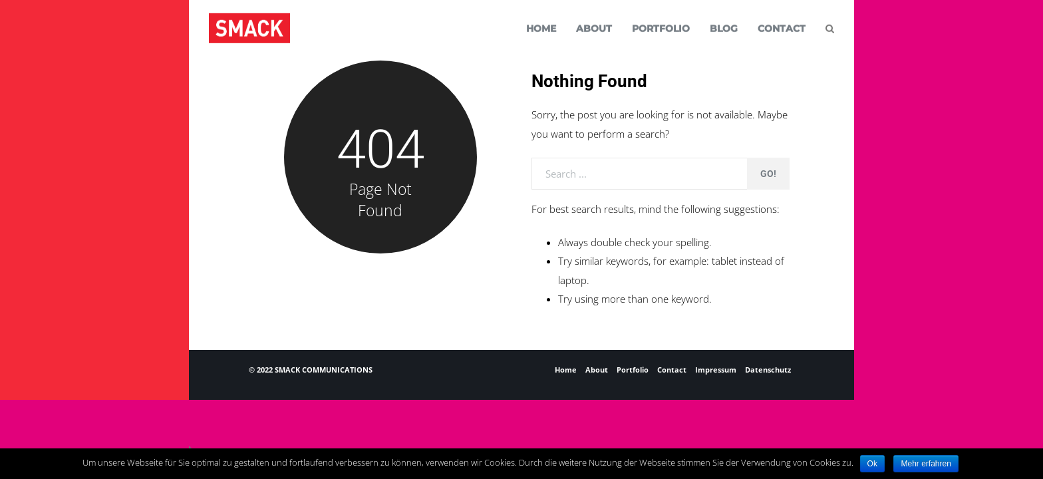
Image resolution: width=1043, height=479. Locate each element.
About (596, 370)
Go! (768, 173)
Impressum (715, 370)
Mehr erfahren (926, 463)
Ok (872, 463)
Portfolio (633, 370)
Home (566, 370)
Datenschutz (768, 370)
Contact (671, 370)
